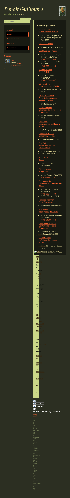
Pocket (54, 51)
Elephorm (36, 480)
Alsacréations (37, 483)
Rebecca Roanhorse (47, 200)
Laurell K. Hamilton (46, 96)
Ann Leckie (43, 157)
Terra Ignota (44, 212)
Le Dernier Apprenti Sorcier (50, 183)
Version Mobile (35, 415)
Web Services (12, 48)
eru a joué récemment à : (14, 65)
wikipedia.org (41, 246)
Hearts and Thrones (47, 145)
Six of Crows (38, 276)
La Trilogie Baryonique (48, 240)
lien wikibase (39, 377)
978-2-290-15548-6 (48, 194)
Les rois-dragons (45, 86)
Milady (50, 100)
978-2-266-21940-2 (48, 59)
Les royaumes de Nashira (49, 124)
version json (39, 363)
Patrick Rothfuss (45, 108)
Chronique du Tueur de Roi (50, 110)
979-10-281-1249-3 (48, 177)
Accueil (10, 30)
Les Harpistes (44, 51)
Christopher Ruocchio (47, 224)
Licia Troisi (43, 122)
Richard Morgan (45, 169)
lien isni (37, 391)
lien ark (37, 384)
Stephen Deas (44, 84)
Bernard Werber (45, 70)
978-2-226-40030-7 (48, 80)
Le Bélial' (54, 212)
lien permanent (40, 370)
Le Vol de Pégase (46, 44)
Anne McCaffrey (45, 29)
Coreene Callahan (46, 134)
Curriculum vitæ (13, 39)
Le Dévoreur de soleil (47, 226)
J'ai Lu (56, 86)
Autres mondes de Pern (48, 32)
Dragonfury (43, 136)
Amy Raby (43, 143)
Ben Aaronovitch (45, 181)
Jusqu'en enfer (40, 331)
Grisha (39, 235)
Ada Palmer (43, 209)
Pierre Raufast (45, 238)
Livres (9, 34)
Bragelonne (43, 112)
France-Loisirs (44, 148)
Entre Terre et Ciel (46, 202)
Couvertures (41, 344)
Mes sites (10, 43)
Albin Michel (44, 72)
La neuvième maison (40, 323)
